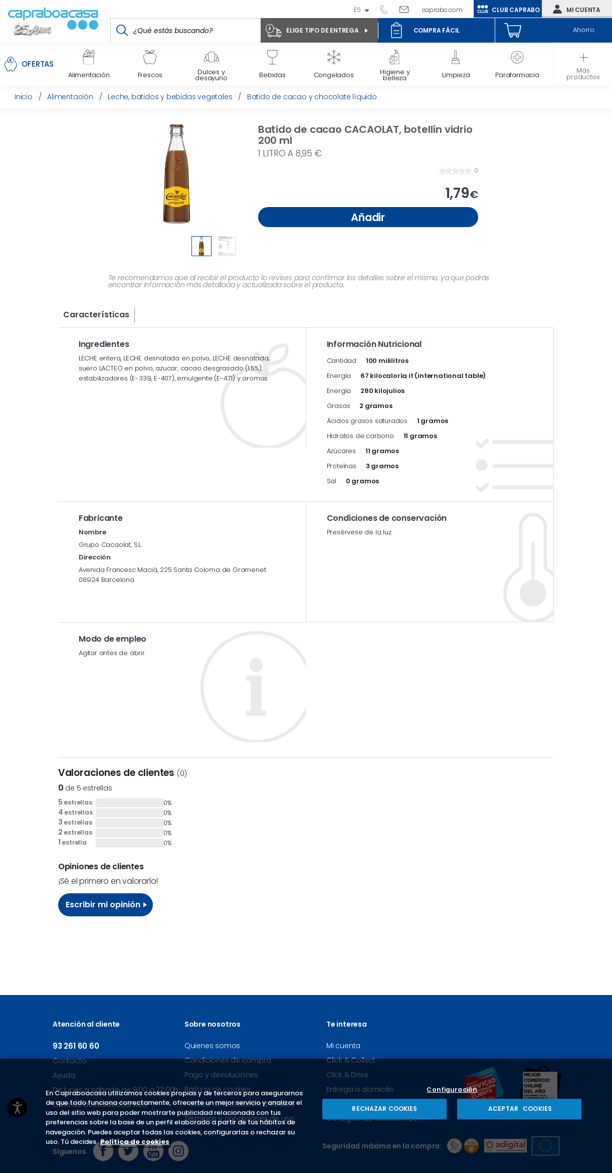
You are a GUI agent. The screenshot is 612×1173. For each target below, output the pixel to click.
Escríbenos (407, 9)
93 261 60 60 (387, 9)
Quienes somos (212, 1046)
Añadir (368, 217)
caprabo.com (442, 10)
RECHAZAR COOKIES (384, 1108)
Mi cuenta (574, 9)
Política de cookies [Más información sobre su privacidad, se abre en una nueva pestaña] (134, 1141)
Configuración (452, 1090)
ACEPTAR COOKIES (519, 1108)
